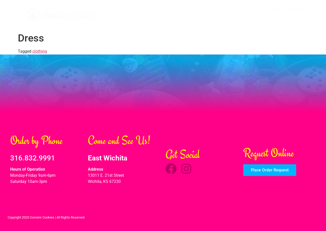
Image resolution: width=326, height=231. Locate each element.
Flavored (213, 17)
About (276, 9)
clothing (39, 51)
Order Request (288, 17)
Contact (296, 9)
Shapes (259, 17)
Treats (236, 17)
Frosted (188, 17)
